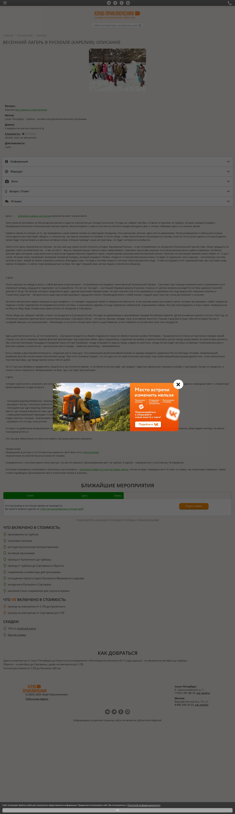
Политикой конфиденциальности (143, 805)
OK (117, 810)
